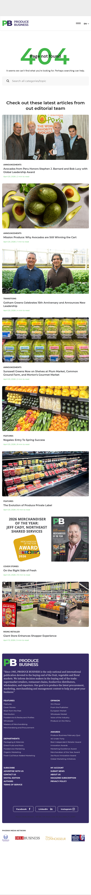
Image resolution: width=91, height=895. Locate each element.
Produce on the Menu (61, 752)
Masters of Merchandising (15, 756)
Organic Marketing (12, 784)
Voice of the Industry (60, 749)
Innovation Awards (59, 777)
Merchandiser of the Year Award (65, 784)
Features (8, 736)
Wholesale (8, 752)
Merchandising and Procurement (19, 759)
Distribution (9, 746)
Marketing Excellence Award (63, 780)
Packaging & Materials (14, 774)
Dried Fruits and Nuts (13, 777)
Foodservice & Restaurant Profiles (19, 749)
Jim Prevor (55, 736)
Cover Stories (10, 739)
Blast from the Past (12, 742)
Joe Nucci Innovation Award (63, 787)
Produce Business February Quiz (65, 767)
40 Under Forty (57, 770)
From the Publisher (59, 739)
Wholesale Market (59, 746)
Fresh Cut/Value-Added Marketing (19, 787)
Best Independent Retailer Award (66, 774)
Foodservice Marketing (14, 780)
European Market (58, 742)
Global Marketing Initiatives (63, 790)
